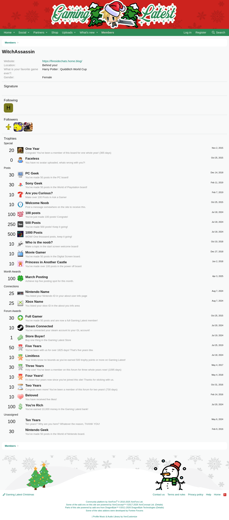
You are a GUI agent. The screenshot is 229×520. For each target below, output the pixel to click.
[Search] (218, 32)
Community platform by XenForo (114, 502)
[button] (14, 32)
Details (159, 504)
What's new (87, 32)
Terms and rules (176, 494)
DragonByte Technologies (143, 507)
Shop (54, 32)
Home (8, 32)
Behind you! (49, 65)
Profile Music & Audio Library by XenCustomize (115, 516)
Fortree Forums (136, 510)
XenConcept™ (119, 504)
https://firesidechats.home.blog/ (62, 61)
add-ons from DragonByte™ (105, 507)
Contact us (159, 494)
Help (208, 494)
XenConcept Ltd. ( (147, 504)
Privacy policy (195, 494)
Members (107, 32)
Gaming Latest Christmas (18, 494)
